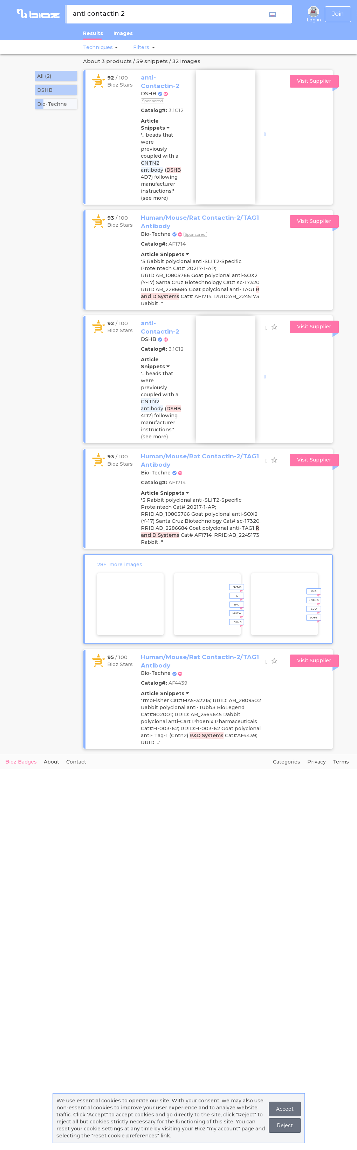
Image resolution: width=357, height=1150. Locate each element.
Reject (285, 1125)
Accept (285, 1109)
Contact (76, 762)
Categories (286, 762)
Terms (341, 762)
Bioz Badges (21, 762)
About (51, 762)
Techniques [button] (98, 47)
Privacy (316, 762)
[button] (115, 47)
